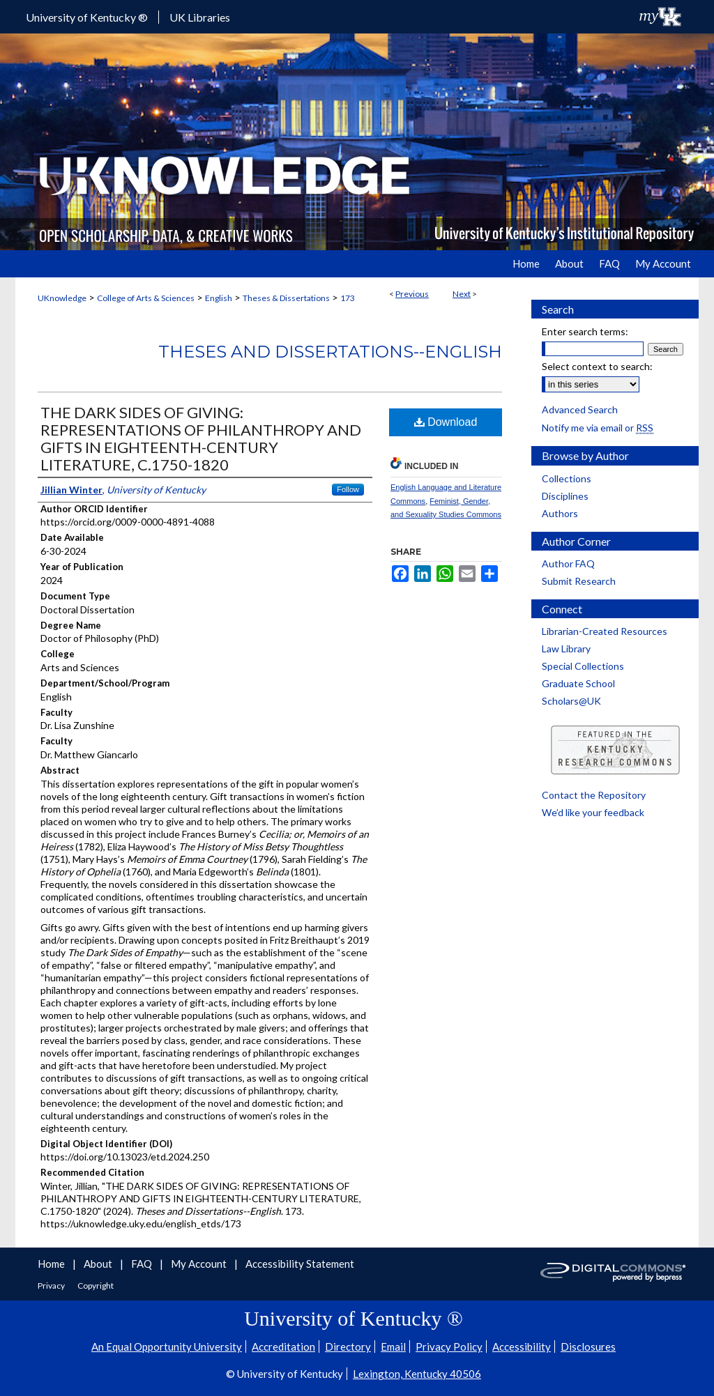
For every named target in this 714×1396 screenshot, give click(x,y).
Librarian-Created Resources (604, 631)
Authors (560, 513)
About (99, 1263)
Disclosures (588, 1346)
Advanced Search (580, 409)
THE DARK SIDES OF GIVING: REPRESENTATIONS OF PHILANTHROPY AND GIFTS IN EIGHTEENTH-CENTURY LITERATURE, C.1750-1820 (200, 438)
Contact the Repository (594, 795)
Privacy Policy (449, 1346)
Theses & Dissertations (286, 298)
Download (446, 422)
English (218, 298)
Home (52, 1263)
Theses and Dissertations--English (330, 352)
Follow (348, 489)
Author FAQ (568, 563)
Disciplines (565, 496)
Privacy (52, 1285)
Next (462, 294)
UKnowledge (62, 298)
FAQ (142, 1263)
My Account (200, 1263)
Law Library (566, 648)
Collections (566, 478)
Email (393, 1346)
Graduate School (578, 683)
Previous (412, 294)
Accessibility (521, 1346)
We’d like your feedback (593, 812)
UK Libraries (199, 17)
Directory (348, 1346)
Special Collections (583, 666)
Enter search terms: (585, 331)
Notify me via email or (597, 428)
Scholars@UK (571, 701)
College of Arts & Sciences (146, 298)
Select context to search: (597, 366)
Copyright (95, 1285)
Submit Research (579, 581)
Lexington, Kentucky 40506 (417, 1373)
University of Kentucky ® (87, 17)
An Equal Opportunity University (166, 1346)
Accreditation (283, 1346)
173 (347, 298)
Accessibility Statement (299, 1263)
